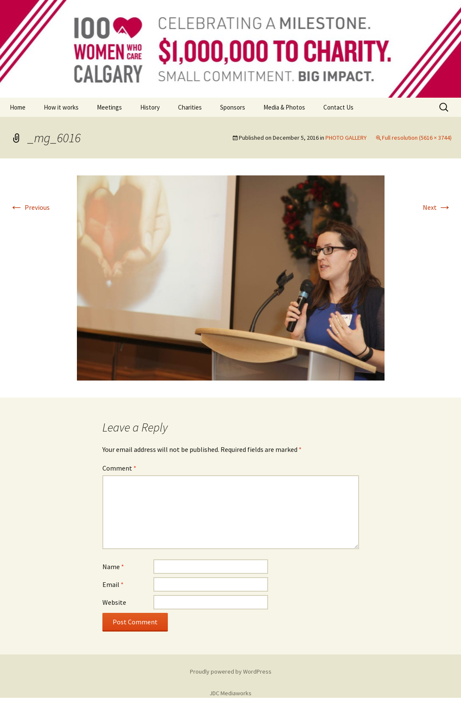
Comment (119, 468)
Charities (190, 107)
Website (114, 602)
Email (113, 584)
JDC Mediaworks (230, 693)
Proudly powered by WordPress (231, 671)
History (150, 107)
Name (113, 566)
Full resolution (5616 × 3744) (417, 137)
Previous (30, 207)
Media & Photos (284, 107)
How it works (61, 107)
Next (437, 207)
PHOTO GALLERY (346, 137)
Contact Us (338, 107)
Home (17, 107)
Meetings (109, 107)
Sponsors (232, 107)
